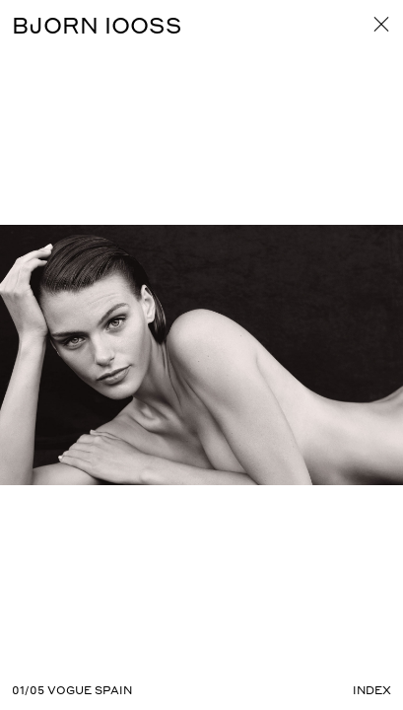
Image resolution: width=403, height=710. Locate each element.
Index (372, 690)
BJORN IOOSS (97, 24)
